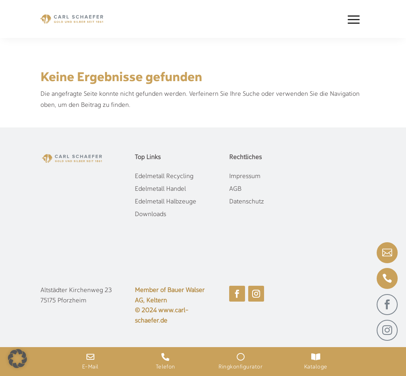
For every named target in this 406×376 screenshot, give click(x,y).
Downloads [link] (150, 214)
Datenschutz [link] (246, 202)
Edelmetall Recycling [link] (164, 176)
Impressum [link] (244, 176)
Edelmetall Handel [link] (160, 189)
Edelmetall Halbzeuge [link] (165, 202)
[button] (353, 19)
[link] (71, 19)
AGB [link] (235, 189)
